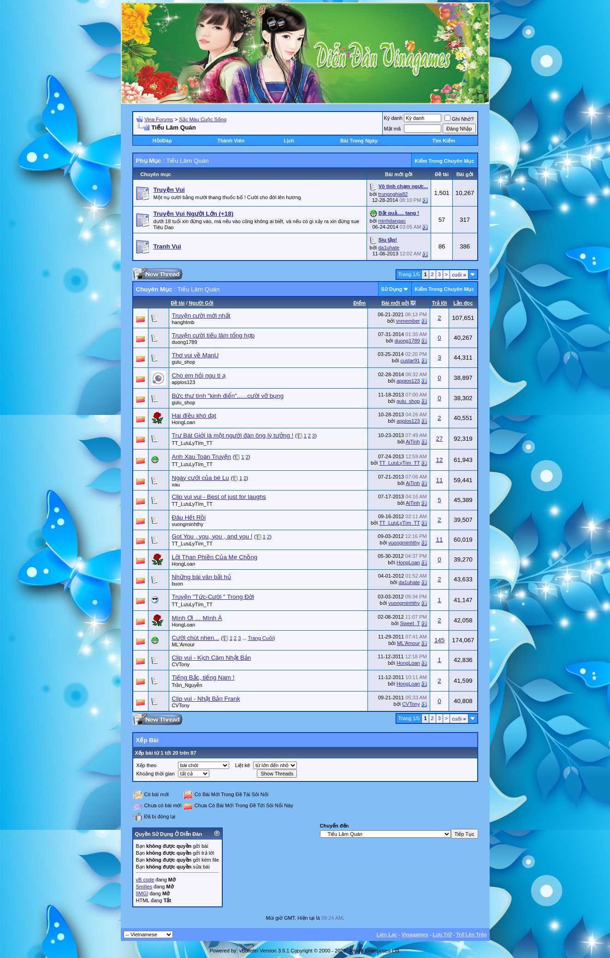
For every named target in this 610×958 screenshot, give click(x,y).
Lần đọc (463, 303)
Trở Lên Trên (471, 934)
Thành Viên (230, 140)
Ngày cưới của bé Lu (200, 477)
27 (439, 438)
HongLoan (183, 422)
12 (439, 459)
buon (177, 583)
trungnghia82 (393, 194)
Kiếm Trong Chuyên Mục (444, 161)
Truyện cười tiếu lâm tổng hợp (213, 335)
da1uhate (388, 247)
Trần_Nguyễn (187, 685)
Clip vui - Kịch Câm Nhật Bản (211, 657)
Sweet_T (410, 623)
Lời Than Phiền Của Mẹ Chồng (215, 557)
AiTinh (413, 441)
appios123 (183, 382)
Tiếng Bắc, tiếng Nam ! (203, 677)
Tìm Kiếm (443, 140)
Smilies (144, 886)
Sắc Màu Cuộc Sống (203, 119)
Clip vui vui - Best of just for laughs (219, 496)
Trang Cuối (260, 638)
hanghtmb (183, 322)
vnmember (408, 321)
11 (439, 480)
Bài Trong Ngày (359, 140)
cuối (459, 275)
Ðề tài (178, 303)
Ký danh (393, 118)
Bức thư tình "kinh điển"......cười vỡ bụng (228, 395)
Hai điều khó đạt (194, 415)
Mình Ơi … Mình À (197, 618)
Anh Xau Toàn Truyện (201, 456)
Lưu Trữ (442, 934)
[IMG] (142, 893)
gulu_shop (183, 362)
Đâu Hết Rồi (189, 517)
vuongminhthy (188, 524)
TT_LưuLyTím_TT (192, 443)
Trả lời (439, 303)
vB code (145, 879)
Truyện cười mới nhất (201, 315)
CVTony (181, 664)
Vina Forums (158, 119)
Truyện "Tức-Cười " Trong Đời (213, 596)
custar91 (410, 360)
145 (439, 640)
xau (176, 484)
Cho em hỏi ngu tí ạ (199, 375)
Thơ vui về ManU (195, 355)
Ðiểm (359, 303)
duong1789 (184, 342)
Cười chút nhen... (195, 637)
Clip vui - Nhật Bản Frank (206, 698)
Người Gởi (201, 303)
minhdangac (392, 221)
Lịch (289, 140)
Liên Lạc (387, 934)
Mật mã (392, 128)
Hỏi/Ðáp (162, 140)
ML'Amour (183, 644)
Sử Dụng (392, 289)
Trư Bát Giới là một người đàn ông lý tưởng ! (233, 435)
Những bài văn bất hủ (201, 577)
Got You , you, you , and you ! (212, 536)
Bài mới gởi (395, 303)
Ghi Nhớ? (459, 119)
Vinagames (415, 934)
